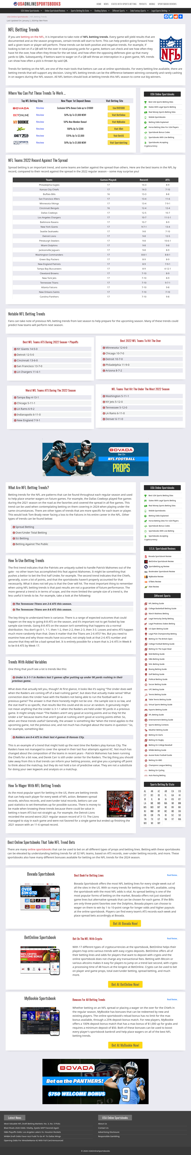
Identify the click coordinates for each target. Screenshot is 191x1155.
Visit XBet (118, 128)
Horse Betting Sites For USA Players (161, 127)
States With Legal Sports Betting (160, 107)
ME (152, 803)
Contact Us (103, 1128)
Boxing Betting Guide (155, 669)
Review (40, 108)
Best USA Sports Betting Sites (158, 102)
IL (152, 799)
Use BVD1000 (119, 108)
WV (145, 823)
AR (166, 791)
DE (159, 795)
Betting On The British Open (158, 639)
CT (145, 795)
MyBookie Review (153, 577)
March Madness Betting (156, 614)
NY (159, 811)
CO (179, 791)
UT (159, 819)
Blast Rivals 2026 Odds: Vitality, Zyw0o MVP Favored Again (31, 1128)
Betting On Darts (153, 735)
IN (159, 799)
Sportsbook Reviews (167, 4)
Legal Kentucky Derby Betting (159, 618)
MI (173, 803)
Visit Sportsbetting (118, 142)
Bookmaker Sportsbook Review (159, 572)
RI (166, 815)
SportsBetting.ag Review (156, 566)
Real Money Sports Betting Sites (159, 112)
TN (145, 819)
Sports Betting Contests (156, 725)
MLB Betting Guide (154, 654)
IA (166, 799)
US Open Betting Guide (156, 629)
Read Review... (172, 875)
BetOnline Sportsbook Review (159, 561)
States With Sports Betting (123, 4)
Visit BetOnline (118, 115)
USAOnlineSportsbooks (99, 1151)
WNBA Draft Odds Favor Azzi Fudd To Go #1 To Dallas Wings (32, 1136)
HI (180, 795)
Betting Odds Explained (156, 122)
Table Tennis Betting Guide (157, 700)
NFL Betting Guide (154, 603)
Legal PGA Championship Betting (160, 634)
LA (145, 803)
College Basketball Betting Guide (160, 609)
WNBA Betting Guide (155, 750)
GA (172, 795)
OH (179, 811)
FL (166, 795)
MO (152, 807)
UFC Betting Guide (154, 689)
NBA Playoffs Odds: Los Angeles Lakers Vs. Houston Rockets (32, 1132)
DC (152, 795)
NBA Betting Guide (154, 659)
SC (172, 815)
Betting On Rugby (154, 740)
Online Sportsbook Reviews (56, 10)
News (106, 4)
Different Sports (120, 10)
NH (179, 807)
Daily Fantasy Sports (139, 10)
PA (159, 815)
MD (158, 803)
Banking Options (102, 10)
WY (158, 823)
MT (158, 807)
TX (152, 819)
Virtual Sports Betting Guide (158, 705)
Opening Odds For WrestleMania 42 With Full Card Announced (33, 1140)
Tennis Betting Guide (155, 694)
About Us (102, 1123)
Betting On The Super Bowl (158, 649)
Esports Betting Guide (155, 710)
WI (152, 823)
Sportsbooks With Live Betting (159, 137)
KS (173, 799)
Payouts (143, 4)
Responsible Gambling (109, 1136)
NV (173, 807)
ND (173, 811)
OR (152, 815)
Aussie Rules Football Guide (158, 755)
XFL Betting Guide (154, 715)
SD (179, 815)
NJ (145, 811)
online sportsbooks (39, 849)
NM (152, 811)
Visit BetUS (119, 135)
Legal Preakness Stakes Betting (159, 624)
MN (179, 803)
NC (165, 811)
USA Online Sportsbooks (31, 10)
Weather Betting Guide (156, 730)
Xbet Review (151, 587)
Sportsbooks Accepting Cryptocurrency (156, 144)
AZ (159, 791)
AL (145, 791)
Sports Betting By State (81, 10)
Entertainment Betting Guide (158, 720)
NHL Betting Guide (154, 664)
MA (165, 803)
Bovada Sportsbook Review (157, 556)
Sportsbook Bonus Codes (157, 132)
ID (145, 799)
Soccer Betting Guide (155, 684)
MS (145, 807)
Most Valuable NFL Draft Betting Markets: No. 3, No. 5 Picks (32, 1123)
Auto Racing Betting (155, 775)
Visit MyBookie (118, 122)
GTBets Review (152, 582)
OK (145, 815)
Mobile (152, 4)
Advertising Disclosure (108, 1132)
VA (166, 819)
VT (173, 819)
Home (99, 4)
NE (166, 807)
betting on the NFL (32, 37)
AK (152, 791)
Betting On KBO (153, 760)
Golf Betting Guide (154, 674)
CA (172, 791)
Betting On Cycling (154, 770)
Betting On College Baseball (158, 745)
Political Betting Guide (155, 679)
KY (179, 799)
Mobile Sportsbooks (155, 117)
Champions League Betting (158, 765)
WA (179, 819)
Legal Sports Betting (160, 10)
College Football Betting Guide (159, 644)
